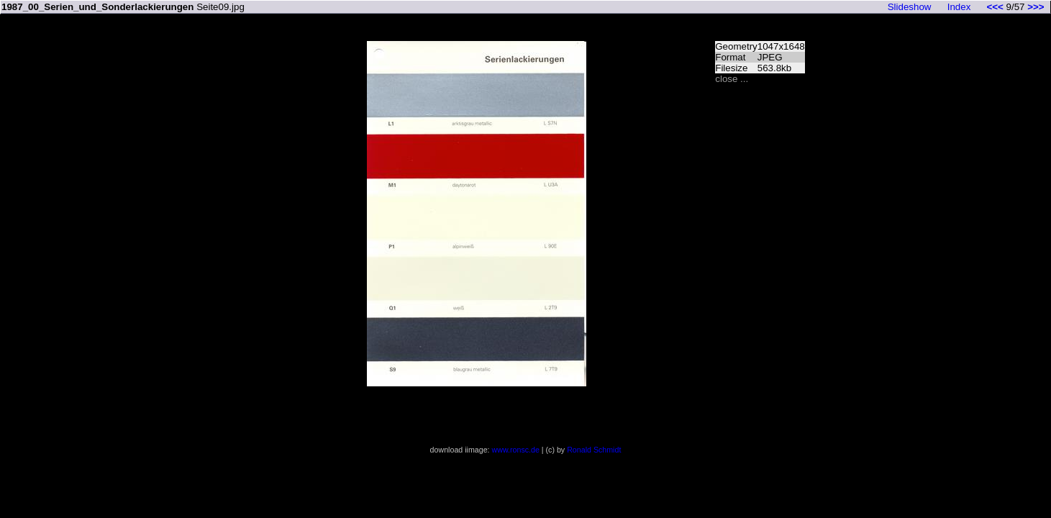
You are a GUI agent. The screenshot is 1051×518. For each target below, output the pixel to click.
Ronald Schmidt (594, 449)
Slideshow (910, 6)
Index (959, 6)
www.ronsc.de (516, 449)
